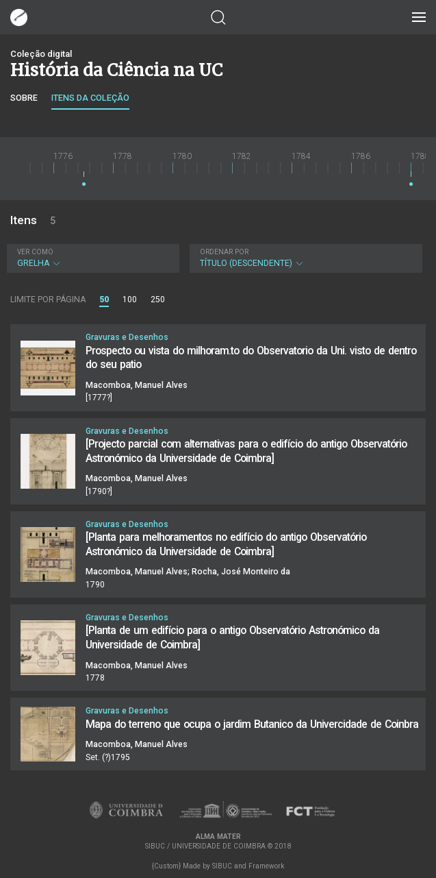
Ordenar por (224, 252)
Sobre (24, 98)
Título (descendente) (304, 258)
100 (130, 299)
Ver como (35, 252)
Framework (266, 866)
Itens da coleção (90, 98)
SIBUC (222, 866)
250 (158, 299)
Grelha (91, 258)
